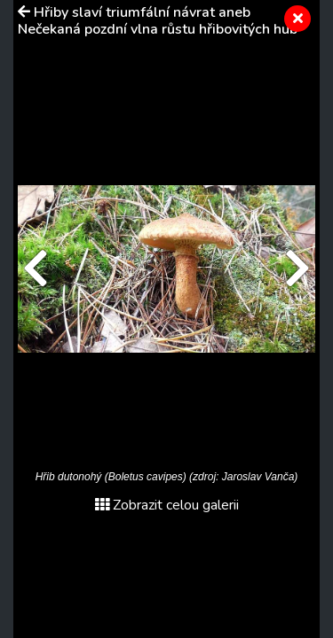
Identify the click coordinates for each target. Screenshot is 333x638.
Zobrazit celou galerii (167, 505)
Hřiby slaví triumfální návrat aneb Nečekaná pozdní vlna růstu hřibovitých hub (157, 21)
